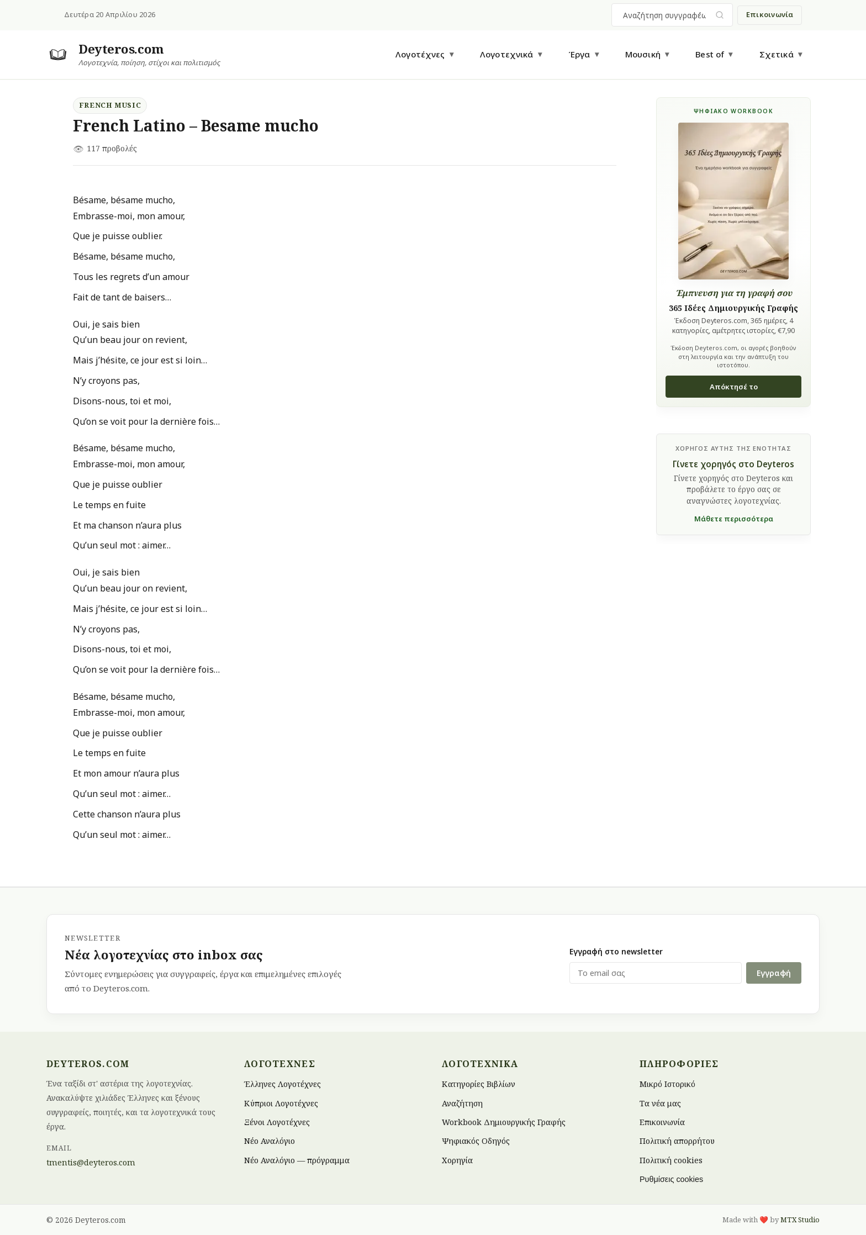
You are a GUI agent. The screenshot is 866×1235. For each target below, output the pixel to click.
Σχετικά (776, 54)
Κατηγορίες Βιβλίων (478, 1084)
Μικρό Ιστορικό (667, 1084)
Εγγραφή (774, 973)
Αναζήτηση (462, 1102)
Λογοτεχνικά (507, 54)
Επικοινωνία (770, 14)
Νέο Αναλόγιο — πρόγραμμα (297, 1159)
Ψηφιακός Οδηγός (476, 1141)
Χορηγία (457, 1159)
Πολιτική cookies (671, 1159)
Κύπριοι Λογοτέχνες (281, 1102)
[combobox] (665, 15)
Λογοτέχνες (420, 54)
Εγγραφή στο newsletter (616, 951)
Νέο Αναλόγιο (269, 1141)
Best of (709, 54)
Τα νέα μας (660, 1102)
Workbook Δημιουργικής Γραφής (504, 1122)
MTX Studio (800, 1220)
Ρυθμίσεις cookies (671, 1179)
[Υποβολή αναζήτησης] (719, 15)
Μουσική (643, 54)
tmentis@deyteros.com (90, 1162)
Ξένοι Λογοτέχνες (277, 1122)
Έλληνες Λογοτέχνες (282, 1084)
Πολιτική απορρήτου (677, 1141)
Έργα (579, 54)
